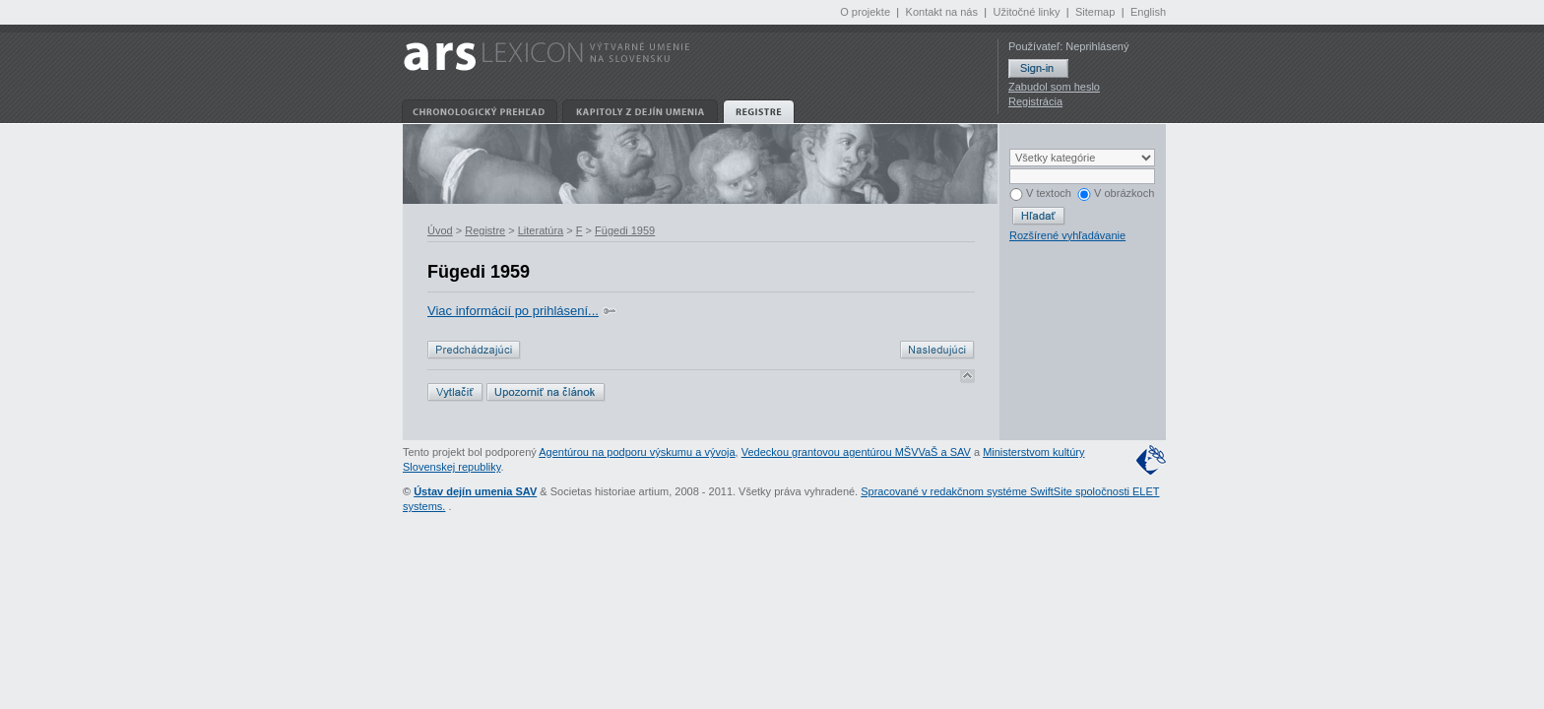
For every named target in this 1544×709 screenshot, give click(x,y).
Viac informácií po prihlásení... (513, 310)
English (1148, 12)
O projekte (865, 12)
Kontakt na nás (942, 12)
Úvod (440, 230)
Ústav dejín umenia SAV (475, 491)
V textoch (1040, 193)
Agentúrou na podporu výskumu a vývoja (637, 452)
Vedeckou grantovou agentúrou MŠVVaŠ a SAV (856, 452)
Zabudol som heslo (1054, 87)
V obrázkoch (1115, 193)
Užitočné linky (1027, 12)
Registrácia (1035, 101)
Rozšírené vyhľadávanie (1067, 235)
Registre (485, 230)
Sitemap (1095, 12)
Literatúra (540, 230)
